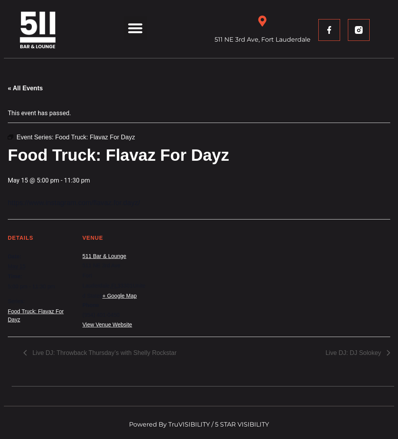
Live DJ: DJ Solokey (354, 352)
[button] (135, 28)
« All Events (25, 88)
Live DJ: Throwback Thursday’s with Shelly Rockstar (103, 352)
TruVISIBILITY (189, 424)
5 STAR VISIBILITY (242, 424)
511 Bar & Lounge (104, 256)
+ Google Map (119, 296)
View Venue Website (107, 324)
